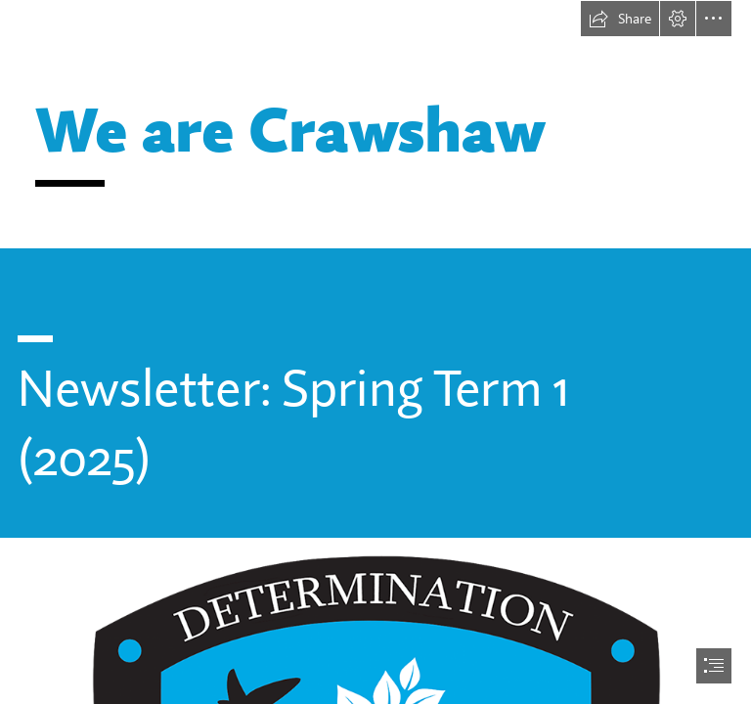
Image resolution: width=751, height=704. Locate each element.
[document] (375, 352)
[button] (620, 18)
